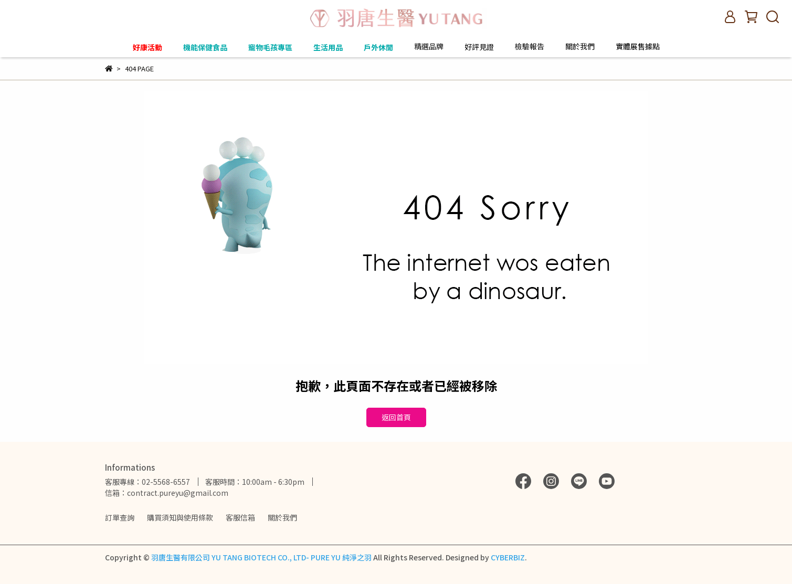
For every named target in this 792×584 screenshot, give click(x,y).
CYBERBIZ (508, 557)
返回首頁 (396, 417)
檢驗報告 (529, 46)
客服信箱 (240, 517)
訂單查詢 (119, 517)
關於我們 (282, 517)
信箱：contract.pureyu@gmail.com (166, 492)
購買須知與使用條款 (180, 517)
